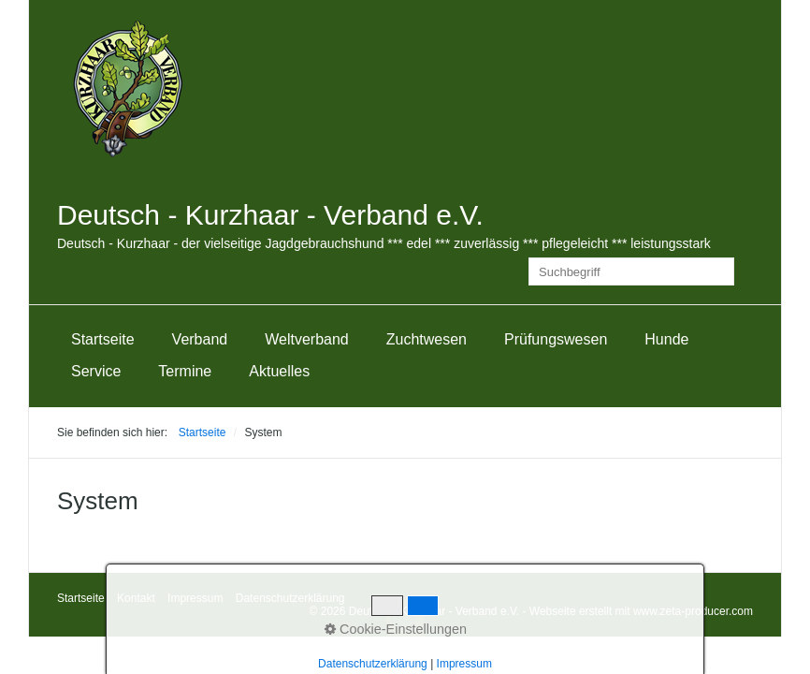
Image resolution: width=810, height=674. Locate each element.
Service (96, 371)
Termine (184, 371)
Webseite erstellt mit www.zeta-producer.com (641, 611)
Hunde (666, 339)
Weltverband (307, 339)
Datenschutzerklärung (290, 598)
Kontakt (136, 598)
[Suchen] (720, 271)
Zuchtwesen (426, 339)
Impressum (195, 598)
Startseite (103, 339)
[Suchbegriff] (631, 271)
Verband (200, 339)
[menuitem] (103, 340)
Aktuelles (279, 371)
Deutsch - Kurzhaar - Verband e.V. (270, 214)
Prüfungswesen (555, 339)
